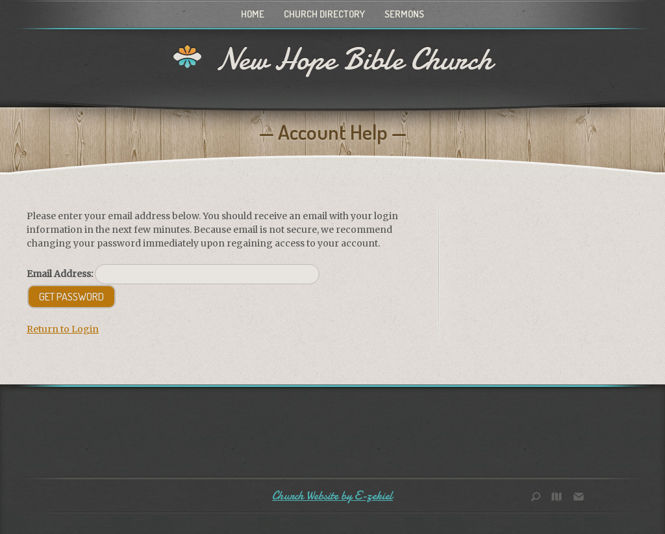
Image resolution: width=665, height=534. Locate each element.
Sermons (404, 14)
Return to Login (63, 329)
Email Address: (60, 274)
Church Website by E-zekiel (332, 496)
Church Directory (324, 14)
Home (252, 14)
